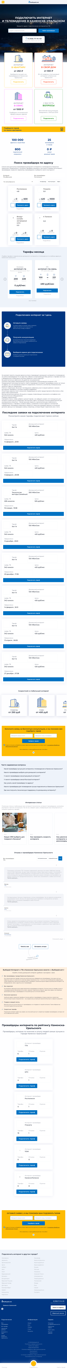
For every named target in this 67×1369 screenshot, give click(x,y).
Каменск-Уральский (8, 1305)
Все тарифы (33, 300)
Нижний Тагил (39, 1274)
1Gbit (27, 1151)
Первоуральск (39, 1278)
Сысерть (37, 1292)
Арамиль (5, 1260)
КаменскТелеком (32, 1178)
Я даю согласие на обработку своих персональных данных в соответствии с (32, 745)
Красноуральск (39, 1262)
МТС (26, 1072)
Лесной (36, 1269)
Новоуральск (38, 1276)
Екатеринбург (6, 1287)
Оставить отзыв (40, 946)
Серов (36, 1287)
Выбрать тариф (34, 741)
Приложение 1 (33, 1351)
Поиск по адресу (58, 1307)
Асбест (4, 1267)
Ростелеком (49, 177)
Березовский (6, 1274)
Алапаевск (5, 1258)
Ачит (3, 1271)
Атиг (3, 1269)
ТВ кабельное (16, 177)
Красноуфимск (39, 1265)
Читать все (25, 946)
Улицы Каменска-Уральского (4, 1337)
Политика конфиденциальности (52, 1323)
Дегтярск (5, 1285)
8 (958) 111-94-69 (57, 1301)
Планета (46, 189)
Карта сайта (51, 1329)
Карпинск (5, 1294)
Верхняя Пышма (7, 1281)
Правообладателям (33, 1347)
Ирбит (4, 1290)
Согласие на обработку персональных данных (33, 1354)
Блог (29, 1325)
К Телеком (47, 217)
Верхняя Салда (6, 1283)
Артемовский (6, 1262)
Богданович (5, 1278)
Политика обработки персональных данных (33, 1349)
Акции (29, 1323)
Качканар (37, 1258)
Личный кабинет (50, 1332)
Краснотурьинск (39, 1260)
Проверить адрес (22, 205)
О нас (29, 1329)
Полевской (37, 1281)
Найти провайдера (48, 30)
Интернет (16, 175)
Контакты (30, 1331)
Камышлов (5, 1292)
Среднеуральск (39, 1290)
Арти (3, 1265)
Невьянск (37, 1271)
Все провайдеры (49, 175)
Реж (35, 1285)
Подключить (20, 292)
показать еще (57, 939)
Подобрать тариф (33, 1223)
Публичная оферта (51, 1327)
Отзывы (30, 1327)
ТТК (16, 860)
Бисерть (4, 1276)
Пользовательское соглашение (33, 1356)
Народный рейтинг (4, 1329)
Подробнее (20, 209)
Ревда (36, 1283)
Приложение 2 (34, 1353)
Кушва (36, 1267)
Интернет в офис (4, 1332)
